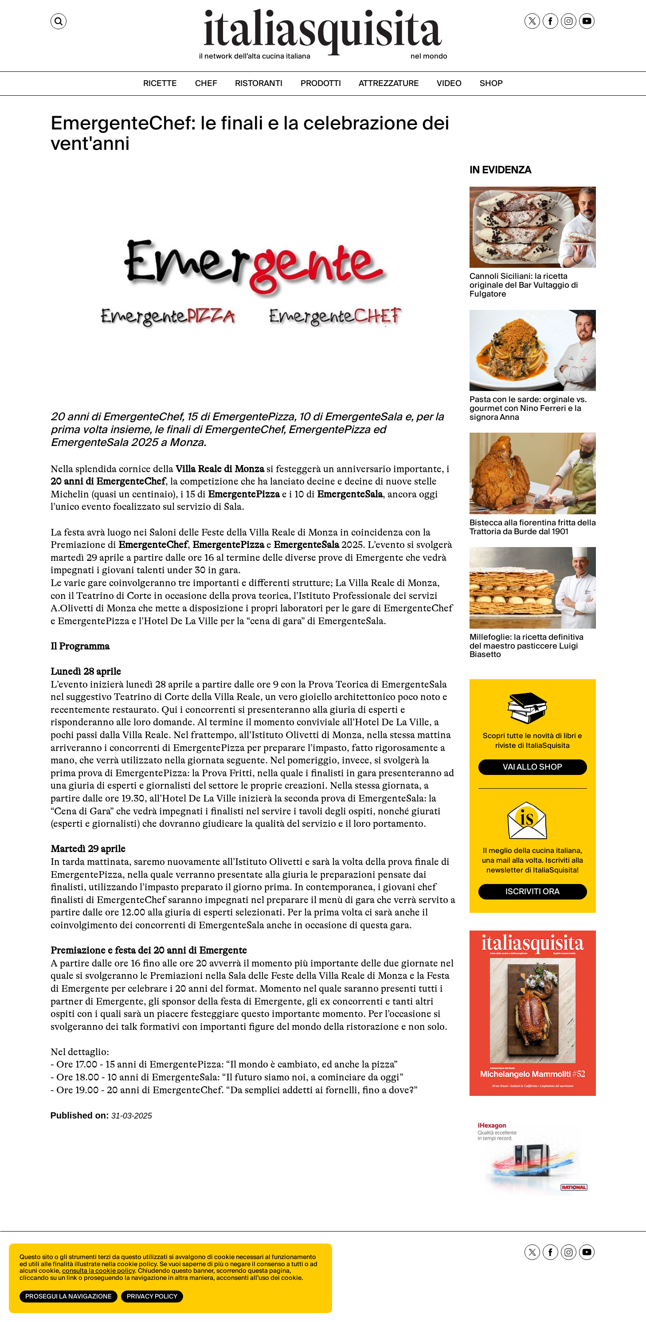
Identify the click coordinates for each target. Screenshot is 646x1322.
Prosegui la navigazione (68, 1296)
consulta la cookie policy (98, 1271)
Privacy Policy (152, 1296)
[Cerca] (59, 21)
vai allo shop (532, 767)
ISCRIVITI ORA (532, 892)
